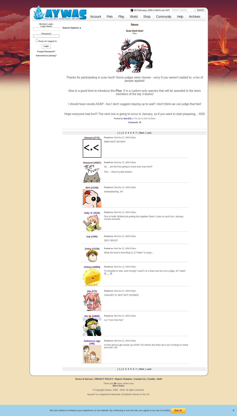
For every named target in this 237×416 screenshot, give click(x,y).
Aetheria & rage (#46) (92, 342)
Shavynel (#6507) (92, 162)
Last (149, 133)
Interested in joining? (46, 55)
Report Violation (123, 379)
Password (46, 33)
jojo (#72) (92, 291)
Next (141, 133)
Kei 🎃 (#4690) (92, 316)
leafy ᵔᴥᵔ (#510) (92, 213)
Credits (151, 379)
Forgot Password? (46, 51)
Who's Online (118, 386)
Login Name (46, 26)
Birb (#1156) (92, 187)
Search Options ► (72, 28)
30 (115, 383)
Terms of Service (84, 379)
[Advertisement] (46, 85)
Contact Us (140, 379)
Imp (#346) (91, 236)
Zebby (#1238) (92, 248)
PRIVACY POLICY (104, 379)
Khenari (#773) (92, 138)
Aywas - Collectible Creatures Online (59, 12)
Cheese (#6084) (92, 267)
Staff (159, 379)
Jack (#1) (127, 119)
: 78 (134, 122)
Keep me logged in (48, 41)
